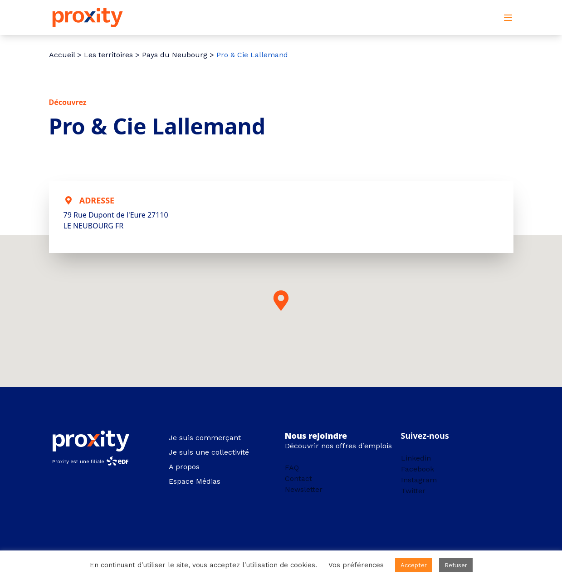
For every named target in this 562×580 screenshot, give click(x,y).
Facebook (417, 469)
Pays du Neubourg (174, 54)
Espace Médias (194, 481)
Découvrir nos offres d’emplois (338, 445)
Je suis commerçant (205, 437)
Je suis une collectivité (209, 452)
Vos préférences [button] (356, 565)
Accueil (62, 54)
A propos (184, 466)
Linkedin (416, 458)
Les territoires (108, 54)
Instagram (419, 480)
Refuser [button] (456, 565)
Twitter (413, 490)
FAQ (292, 467)
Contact (298, 478)
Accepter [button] (414, 565)
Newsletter (304, 489)
